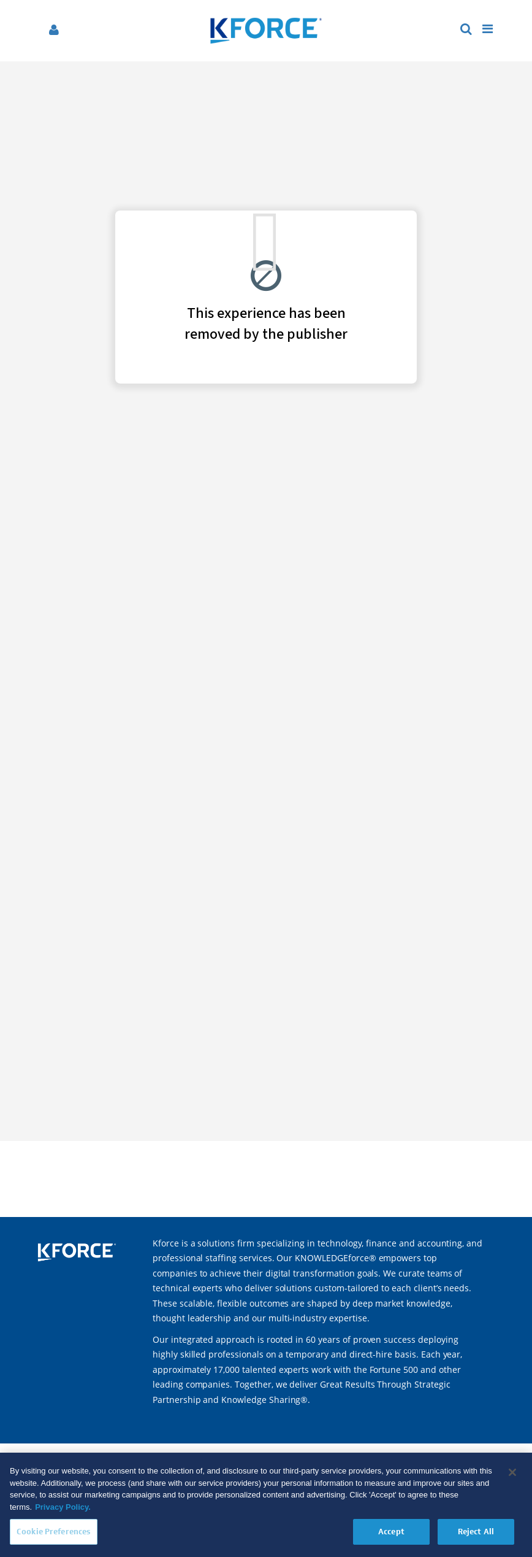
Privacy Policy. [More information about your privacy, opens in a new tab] (63, 1507)
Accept (391, 1531)
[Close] (512, 1472)
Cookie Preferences (54, 1531)
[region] (266, 1505)
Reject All (476, 1531)
